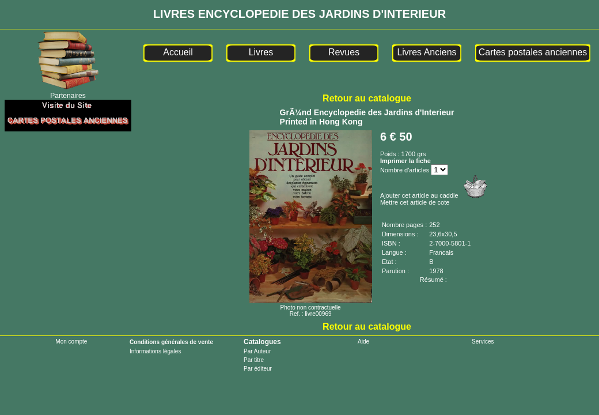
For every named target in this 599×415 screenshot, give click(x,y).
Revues (343, 52)
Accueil (178, 52)
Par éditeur (258, 368)
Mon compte (71, 341)
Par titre (254, 360)
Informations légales (155, 351)
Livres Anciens (426, 52)
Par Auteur (257, 351)
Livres (261, 52)
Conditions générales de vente (171, 342)
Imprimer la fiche (405, 160)
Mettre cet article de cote (414, 202)
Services (483, 341)
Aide (363, 341)
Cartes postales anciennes (533, 52)
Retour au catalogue (367, 98)
